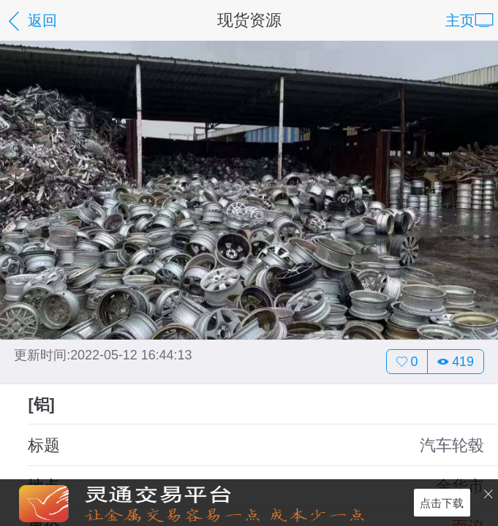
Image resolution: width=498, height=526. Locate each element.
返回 (30, 21)
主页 (469, 21)
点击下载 (442, 502)
